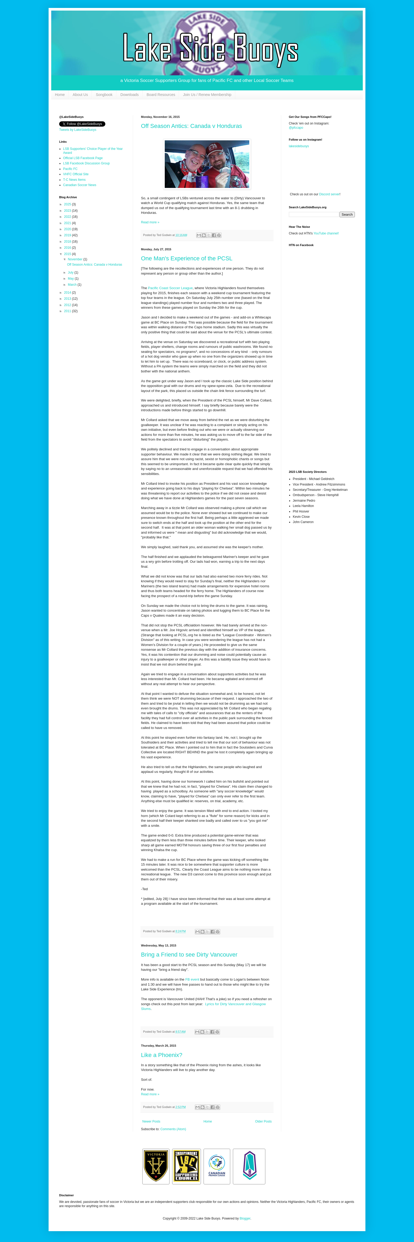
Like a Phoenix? (161, 1055)
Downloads (129, 95)
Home (60, 95)
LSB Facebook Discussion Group (86, 163)
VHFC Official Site (75, 174)
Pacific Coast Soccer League (170, 288)
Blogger (244, 1218)
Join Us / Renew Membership (207, 95)
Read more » (150, 222)
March (73, 285)
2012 (68, 305)
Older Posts (263, 1121)
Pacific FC (70, 169)
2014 (68, 292)
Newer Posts (151, 1121)
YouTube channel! (326, 233)
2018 (68, 241)
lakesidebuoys (299, 146)
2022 (68, 217)
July (71, 272)
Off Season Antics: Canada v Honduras (191, 126)
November (75, 259)
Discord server (329, 194)
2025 (68, 204)
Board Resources (161, 95)
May (71, 278)
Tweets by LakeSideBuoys (77, 130)
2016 (68, 248)
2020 (68, 229)
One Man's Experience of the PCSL (187, 258)
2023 (68, 211)
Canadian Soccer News (79, 185)
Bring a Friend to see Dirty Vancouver (189, 954)
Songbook (104, 95)
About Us (80, 95)
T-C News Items (74, 180)
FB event (192, 979)
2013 (68, 299)
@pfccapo (296, 128)
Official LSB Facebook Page (83, 158)
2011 (68, 311)
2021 (68, 223)
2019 (68, 235)
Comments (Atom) (173, 1129)
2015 (68, 254)
